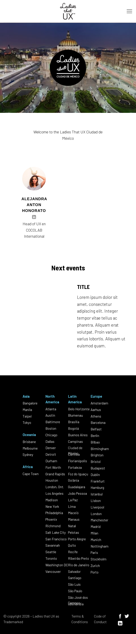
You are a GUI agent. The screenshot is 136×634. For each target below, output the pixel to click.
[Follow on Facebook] (120, 616)
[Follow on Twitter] (126, 616)
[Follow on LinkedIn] (34, 217)
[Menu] (129, 11)
